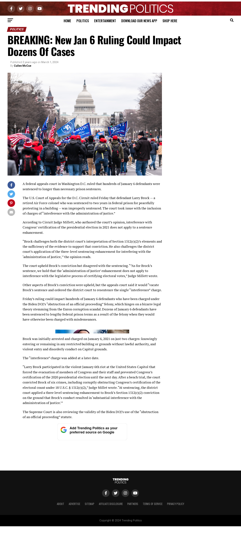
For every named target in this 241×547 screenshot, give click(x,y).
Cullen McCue (22, 65)
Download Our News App (139, 20)
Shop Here (169, 20)
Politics (82, 20)
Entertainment (105, 20)
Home (67, 20)
